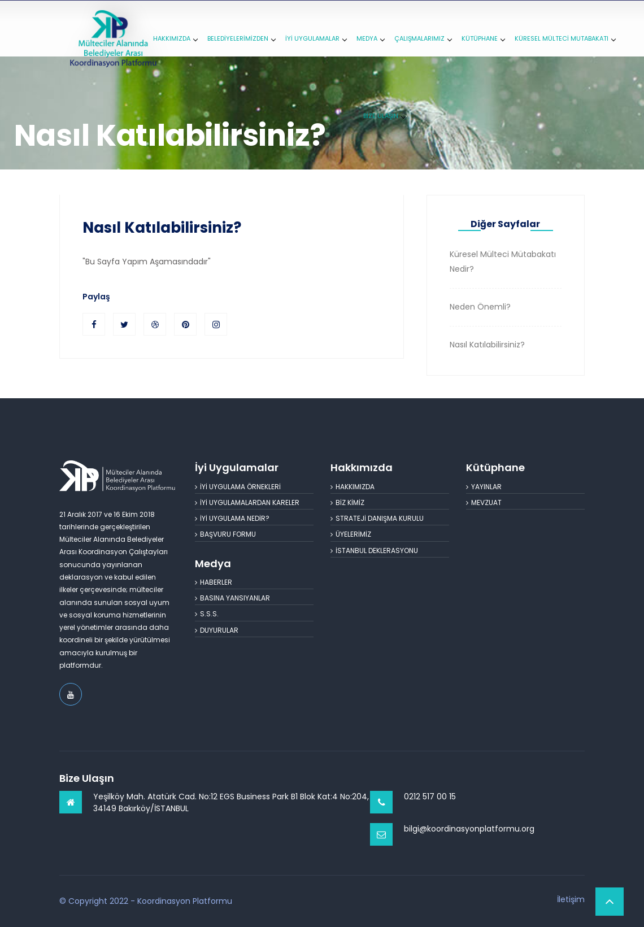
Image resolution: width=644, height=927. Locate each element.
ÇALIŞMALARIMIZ (422, 38)
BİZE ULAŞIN (384, 115)
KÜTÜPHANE (483, 38)
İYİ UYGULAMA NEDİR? (232, 518)
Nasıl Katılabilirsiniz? (161, 227)
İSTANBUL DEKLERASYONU (374, 550)
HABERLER (213, 582)
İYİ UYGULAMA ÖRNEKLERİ (238, 486)
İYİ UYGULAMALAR (315, 38)
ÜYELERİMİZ (350, 534)
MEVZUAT (484, 502)
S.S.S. (207, 614)
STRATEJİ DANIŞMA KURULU (377, 518)
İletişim (571, 899)
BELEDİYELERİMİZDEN (241, 38)
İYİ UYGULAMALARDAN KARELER (247, 502)
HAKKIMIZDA (175, 38)
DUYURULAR (216, 630)
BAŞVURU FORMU (225, 534)
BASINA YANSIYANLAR (232, 598)
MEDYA (370, 38)
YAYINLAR (484, 486)
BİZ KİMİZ (347, 502)
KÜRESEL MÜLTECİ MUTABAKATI (565, 38)
